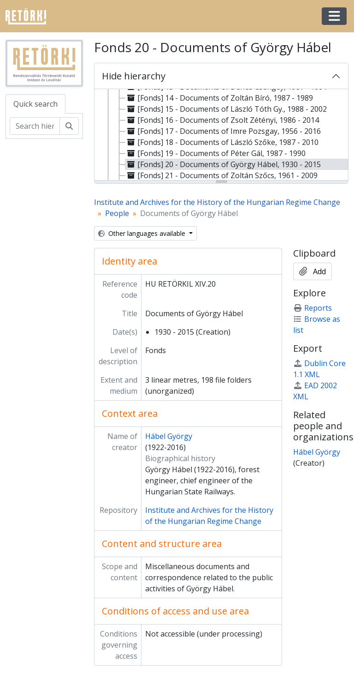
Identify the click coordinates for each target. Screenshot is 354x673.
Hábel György (168, 436)
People (117, 213)
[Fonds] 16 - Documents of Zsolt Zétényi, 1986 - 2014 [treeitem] (222, 120)
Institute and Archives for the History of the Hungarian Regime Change (217, 202)
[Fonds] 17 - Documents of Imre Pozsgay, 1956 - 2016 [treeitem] (223, 131)
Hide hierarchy (133, 76)
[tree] (221, 135)
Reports (312, 308)
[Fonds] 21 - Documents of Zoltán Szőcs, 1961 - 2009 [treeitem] (221, 175)
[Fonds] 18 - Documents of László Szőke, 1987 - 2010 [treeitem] (222, 142)
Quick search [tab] (35, 104)
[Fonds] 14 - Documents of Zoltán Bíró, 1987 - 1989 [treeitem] (219, 97)
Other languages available (142, 233)
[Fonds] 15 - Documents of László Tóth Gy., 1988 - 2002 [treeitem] (226, 108)
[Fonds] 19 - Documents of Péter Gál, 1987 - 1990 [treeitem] (215, 153)
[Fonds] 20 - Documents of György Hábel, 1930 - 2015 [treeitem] (223, 164)
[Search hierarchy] (35, 126)
